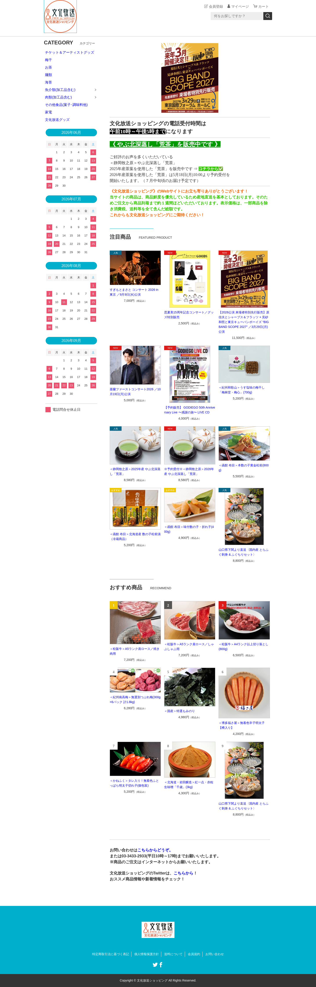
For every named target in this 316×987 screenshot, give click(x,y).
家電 (48, 112)
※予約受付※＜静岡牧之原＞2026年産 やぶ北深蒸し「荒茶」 (189, 471)
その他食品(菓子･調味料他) (66, 105)
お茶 (48, 67)
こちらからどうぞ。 (155, 850)
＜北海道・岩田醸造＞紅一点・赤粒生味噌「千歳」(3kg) (188, 784)
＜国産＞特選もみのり (179, 711)
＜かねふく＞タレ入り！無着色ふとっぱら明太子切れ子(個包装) (134, 783)
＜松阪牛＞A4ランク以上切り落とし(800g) (243, 646)
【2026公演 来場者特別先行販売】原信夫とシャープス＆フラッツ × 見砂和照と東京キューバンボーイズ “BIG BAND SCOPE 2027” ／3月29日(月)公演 (244, 322)
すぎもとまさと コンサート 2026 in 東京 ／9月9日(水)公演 (134, 292)
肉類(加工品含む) (58, 97)
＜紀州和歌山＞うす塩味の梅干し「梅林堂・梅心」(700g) (242, 390)
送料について (173, 954)
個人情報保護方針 (146, 954)
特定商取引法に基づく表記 (110, 954)
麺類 (48, 75)
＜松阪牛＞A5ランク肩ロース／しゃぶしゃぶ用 (189, 646)
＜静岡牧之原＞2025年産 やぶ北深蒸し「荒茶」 (135, 471)
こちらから (183, 873)
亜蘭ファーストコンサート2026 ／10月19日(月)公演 (135, 391)
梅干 (48, 60)
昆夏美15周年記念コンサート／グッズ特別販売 (189, 315)
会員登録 (216, 6)
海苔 (48, 82)
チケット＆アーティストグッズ (69, 52)
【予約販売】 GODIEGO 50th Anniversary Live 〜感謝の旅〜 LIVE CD (189, 410)
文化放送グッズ (57, 120)
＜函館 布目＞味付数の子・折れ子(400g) (189, 529)
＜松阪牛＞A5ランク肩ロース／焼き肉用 (135, 651)
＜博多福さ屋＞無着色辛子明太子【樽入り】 (242, 725)
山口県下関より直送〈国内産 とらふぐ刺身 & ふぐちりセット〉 (244, 552)
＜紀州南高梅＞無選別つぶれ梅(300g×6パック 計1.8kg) (135, 699)
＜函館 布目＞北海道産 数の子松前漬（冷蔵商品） (135, 536)
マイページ (240, 6)
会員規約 (194, 954)
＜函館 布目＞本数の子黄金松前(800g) (244, 468)
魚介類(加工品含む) (60, 90)
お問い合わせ (214, 954)
